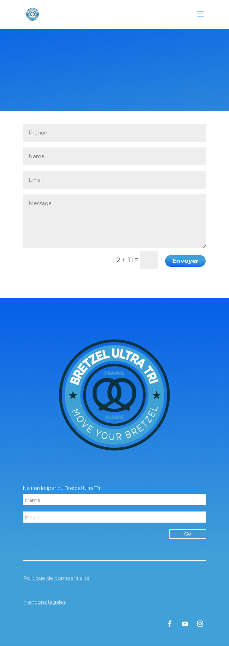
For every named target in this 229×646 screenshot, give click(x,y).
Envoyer (185, 260)
